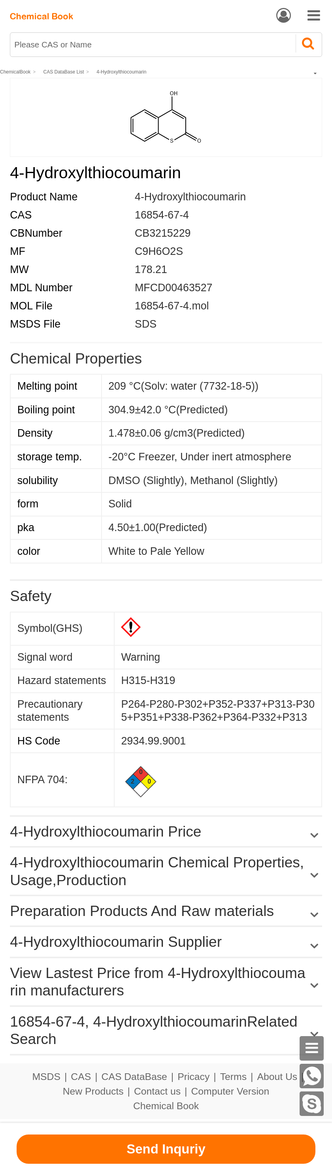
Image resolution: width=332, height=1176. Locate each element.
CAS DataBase (134, 1076)
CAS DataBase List (63, 72)
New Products (93, 1091)
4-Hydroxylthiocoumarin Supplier (116, 941)
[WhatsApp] (312, 1076)
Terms (233, 1076)
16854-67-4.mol (172, 306)
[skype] (312, 1103)
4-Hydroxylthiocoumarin (121, 72)
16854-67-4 (162, 215)
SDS (146, 324)
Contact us (157, 1091)
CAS (81, 1076)
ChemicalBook (15, 72)
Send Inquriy (166, 1149)
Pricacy (193, 1076)
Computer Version (230, 1091)
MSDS (46, 1076)
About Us (277, 1076)
